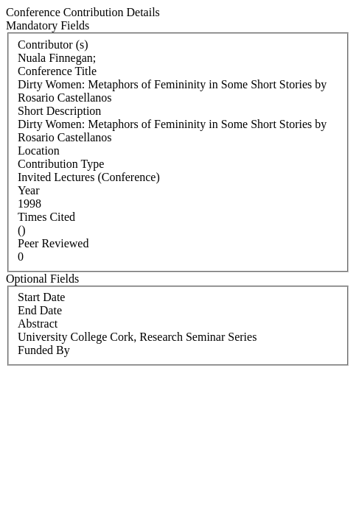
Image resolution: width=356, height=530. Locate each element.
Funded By (44, 350)
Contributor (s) (53, 44)
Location (39, 150)
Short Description (59, 111)
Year (28, 190)
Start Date (41, 297)
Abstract (37, 323)
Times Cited (46, 217)
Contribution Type (61, 164)
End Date (40, 310)
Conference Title (57, 71)
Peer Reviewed (53, 243)
